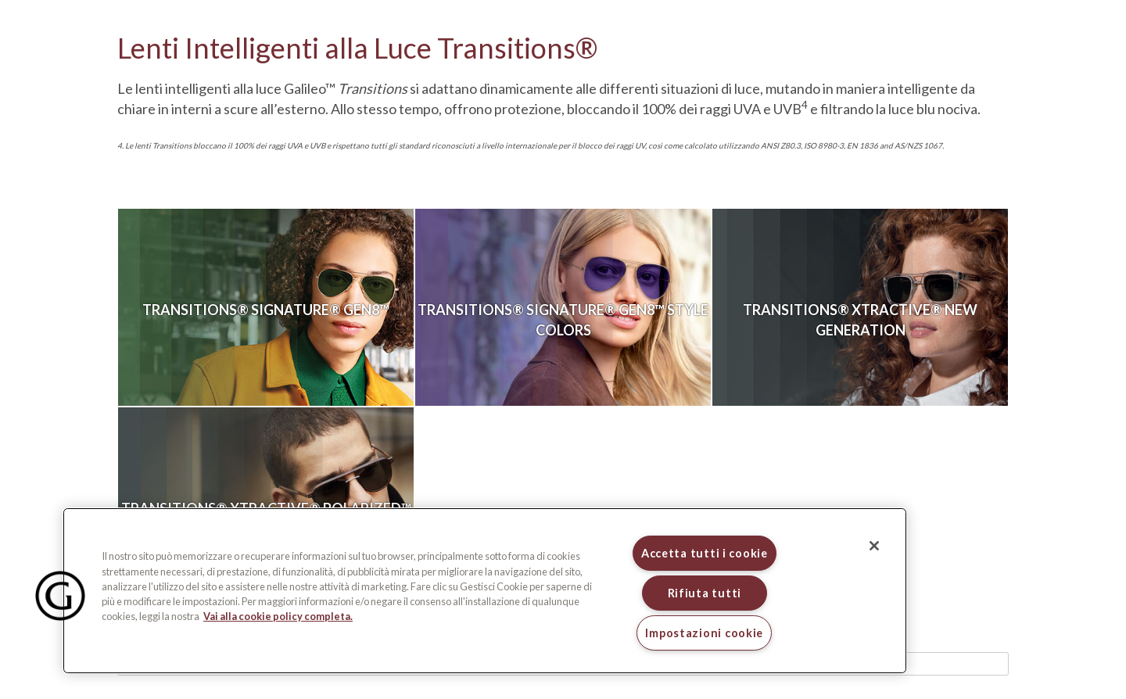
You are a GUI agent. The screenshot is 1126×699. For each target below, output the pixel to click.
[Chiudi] (874, 546)
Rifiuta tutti (704, 593)
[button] (60, 596)
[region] (485, 590)
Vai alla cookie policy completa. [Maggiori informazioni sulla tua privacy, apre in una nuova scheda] (278, 616)
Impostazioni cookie (704, 633)
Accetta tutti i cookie (704, 553)
